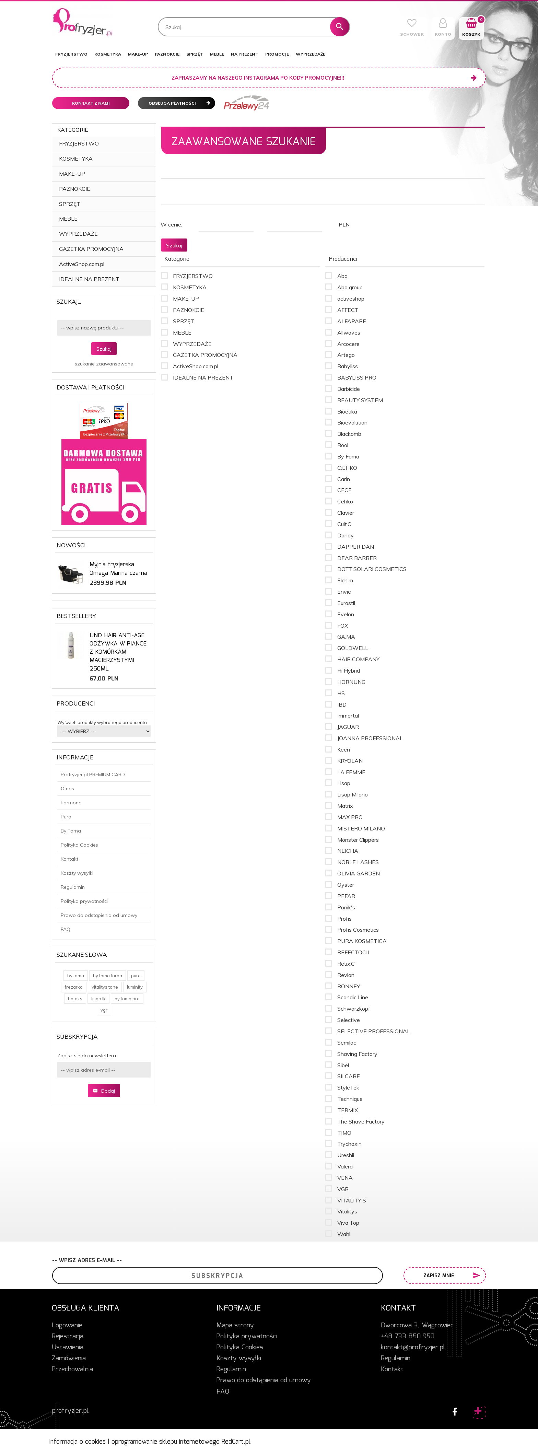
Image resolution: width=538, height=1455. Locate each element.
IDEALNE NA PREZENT (89, 279)
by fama (75, 975)
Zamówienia (69, 1358)
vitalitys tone (105, 987)
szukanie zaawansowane (104, 364)
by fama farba (107, 975)
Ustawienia (67, 1347)
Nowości (71, 545)
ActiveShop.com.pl (81, 263)
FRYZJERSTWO (71, 54)
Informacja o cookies (77, 1442)
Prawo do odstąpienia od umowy (99, 915)
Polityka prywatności (84, 901)
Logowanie (67, 1325)
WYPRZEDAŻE (310, 54)
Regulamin (73, 887)
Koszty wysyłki (77, 873)
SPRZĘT (194, 54)
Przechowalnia (72, 1369)
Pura (66, 817)
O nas (67, 788)
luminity (135, 987)
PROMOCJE (277, 54)
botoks (75, 998)
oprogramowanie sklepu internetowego (166, 1442)
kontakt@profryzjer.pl (413, 1347)
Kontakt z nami (91, 103)
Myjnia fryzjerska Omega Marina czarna (118, 569)
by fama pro (127, 998)
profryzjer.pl (70, 1411)
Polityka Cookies (79, 845)
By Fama (71, 831)
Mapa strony (235, 1325)
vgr (104, 1010)
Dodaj (104, 1091)
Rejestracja (67, 1336)
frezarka (74, 987)
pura (136, 975)
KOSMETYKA (107, 54)
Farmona (71, 803)
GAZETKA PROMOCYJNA (91, 248)
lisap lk (98, 998)
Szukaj (104, 349)
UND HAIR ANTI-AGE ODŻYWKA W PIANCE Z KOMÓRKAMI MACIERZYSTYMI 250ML (118, 652)
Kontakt (69, 859)
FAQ (65, 929)
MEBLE (217, 54)
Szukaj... (69, 301)
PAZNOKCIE (167, 54)
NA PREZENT (244, 54)
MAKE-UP (138, 54)
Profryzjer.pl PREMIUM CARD (93, 774)
